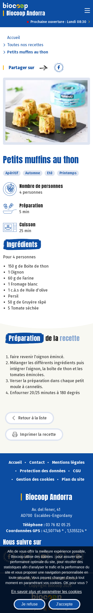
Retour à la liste (29, 418)
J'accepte (64, 604)
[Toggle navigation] (87, 12)
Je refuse (29, 604)
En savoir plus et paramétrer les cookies (46, 592)
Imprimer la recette (34, 434)
